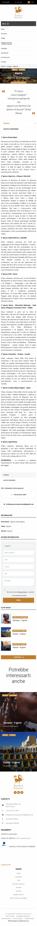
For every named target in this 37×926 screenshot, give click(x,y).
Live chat (18, 2)
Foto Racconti (5, 57)
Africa (14, 70)
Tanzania (23, 617)
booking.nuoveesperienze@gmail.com (20, 504)
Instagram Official (12, 823)
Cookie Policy (29, 918)
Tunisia (23, 631)
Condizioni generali (23, 916)
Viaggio (6, 123)
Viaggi (3, 38)
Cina (18, 880)
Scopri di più (6, 865)
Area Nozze (4, 53)
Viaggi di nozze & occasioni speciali (6, 43)
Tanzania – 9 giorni (19, 620)
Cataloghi (4, 48)
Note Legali (10, 916)
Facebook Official (12, 819)
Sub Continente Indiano (18, 898)
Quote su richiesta (18, 82)
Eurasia (18, 887)
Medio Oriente (18, 894)
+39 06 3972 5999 (19, 495)
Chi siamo (4, 33)
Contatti (3, 62)
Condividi (18, 657)
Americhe (18, 877)
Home (3, 29)
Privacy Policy (22, 592)
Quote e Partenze (10, 129)
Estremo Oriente (18, 884)
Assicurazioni (6, 918)
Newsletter (6, 2)
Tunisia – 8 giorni (19, 647)
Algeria (22, 70)
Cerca (31, 2)
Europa (18, 891)
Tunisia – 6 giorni (19, 634)
